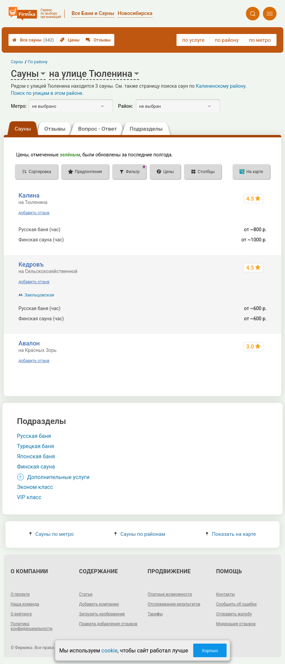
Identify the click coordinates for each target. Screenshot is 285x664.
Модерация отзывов (235, 624)
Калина (28, 195)
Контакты (225, 594)
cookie (109, 650)
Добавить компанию (99, 604)
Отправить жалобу (234, 614)
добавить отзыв (33, 212)
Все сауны (33, 39)
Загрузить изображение (102, 614)
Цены (70, 39)
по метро (260, 40)
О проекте (20, 594)
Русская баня (34, 436)
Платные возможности (170, 594)
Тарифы (155, 614)
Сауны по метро (51, 534)
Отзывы (98, 39)
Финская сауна (36, 466)
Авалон (29, 343)
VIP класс (29, 497)
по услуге (193, 40)
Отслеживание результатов (174, 604)
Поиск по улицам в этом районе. (47, 93)
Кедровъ (31, 264)
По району (38, 61)
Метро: (19, 106)
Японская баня (36, 456)
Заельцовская (39, 294)
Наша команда (25, 604)
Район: (125, 106)
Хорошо (210, 650)
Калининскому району (221, 86)
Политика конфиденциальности (31, 626)
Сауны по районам (139, 534)
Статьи (86, 594)
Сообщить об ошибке (236, 604)
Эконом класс (35, 487)
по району (226, 40)
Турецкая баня (35, 446)
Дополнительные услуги (58, 477)
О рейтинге (21, 614)
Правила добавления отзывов (108, 624)
